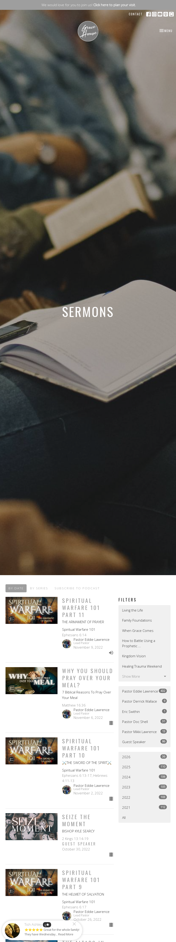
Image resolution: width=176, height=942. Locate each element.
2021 (144, 807)
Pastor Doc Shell (144, 721)
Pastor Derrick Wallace (144, 701)
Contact (136, 14)
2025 (144, 766)
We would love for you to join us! (88, 5)
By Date (16, 588)
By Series (39, 588)
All (124, 817)
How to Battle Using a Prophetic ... (138, 643)
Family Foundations (137, 620)
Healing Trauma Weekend (142, 666)
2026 (144, 756)
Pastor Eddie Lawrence (144, 691)
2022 (144, 797)
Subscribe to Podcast (77, 588)
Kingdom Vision (134, 656)
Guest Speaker (144, 741)
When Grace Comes (138, 630)
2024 (144, 776)
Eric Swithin (144, 711)
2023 (144, 787)
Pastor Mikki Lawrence (144, 731)
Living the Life (132, 610)
